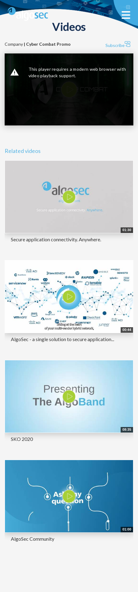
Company (38, 44)
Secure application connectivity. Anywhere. (56, 239)
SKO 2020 (22, 439)
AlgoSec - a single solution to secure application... (62, 339)
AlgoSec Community (32, 539)
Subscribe (117, 44)
